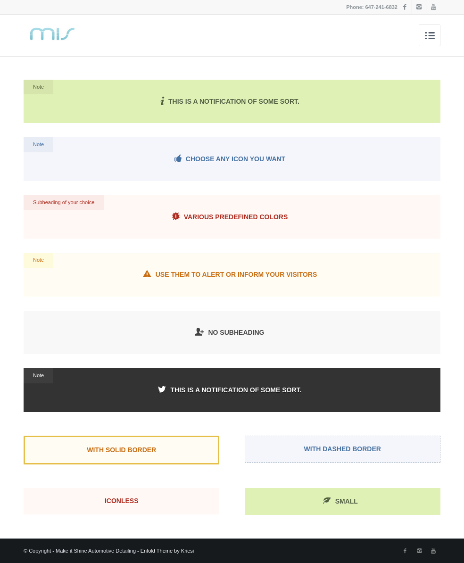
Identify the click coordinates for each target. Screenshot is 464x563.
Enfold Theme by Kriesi (167, 551)
